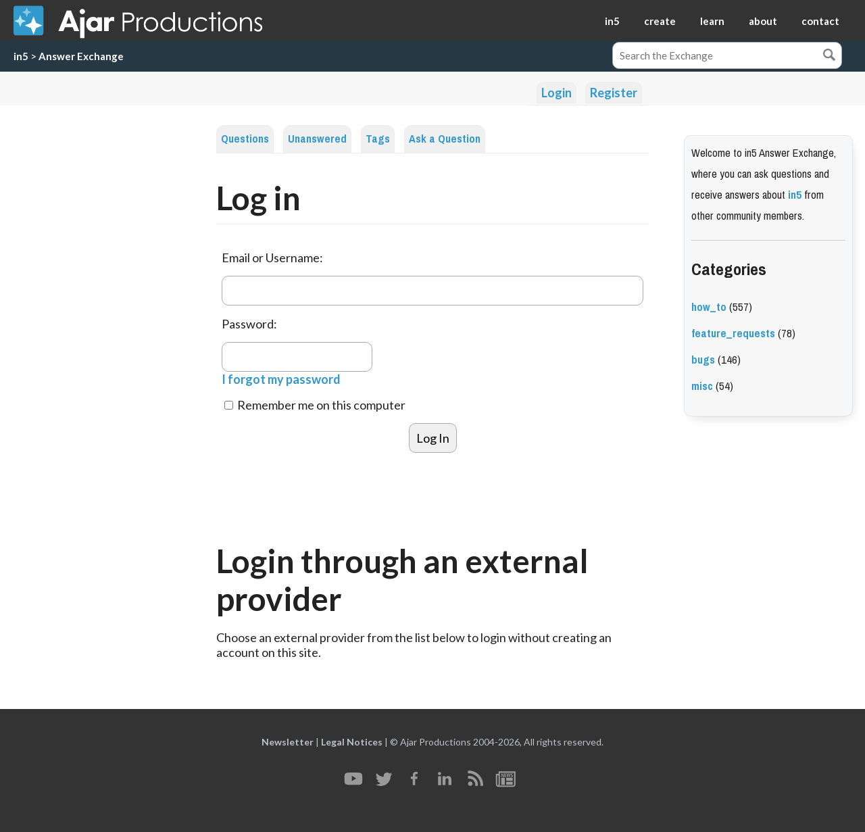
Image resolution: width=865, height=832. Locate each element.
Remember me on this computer (314, 404)
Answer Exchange (81, 56)
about (763, 21)
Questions (245, 138)
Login (556, 92)
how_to (708, 307)
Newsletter (288, 742)
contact (820, 21)
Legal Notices (351, 742)
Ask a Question (444, 138)
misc (702, 386)
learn (712, 21)
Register (613, 92)
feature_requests (733, 333)
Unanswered (317, 138)
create (660, 21)
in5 (612, 21)
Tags (378, 138)
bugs (703, 359)
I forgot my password (281, 379)
